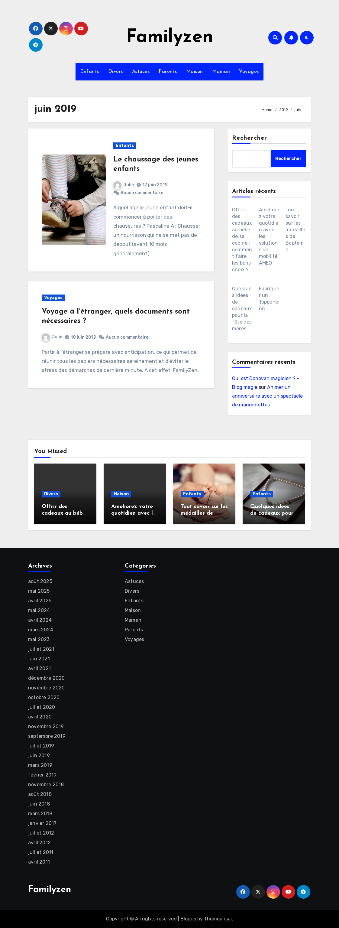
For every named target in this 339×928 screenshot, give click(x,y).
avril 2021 (39, 668)
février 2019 (42, 775)
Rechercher (249, 138)
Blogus (188, 919)
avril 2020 (40, 717)
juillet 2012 (41, 833)
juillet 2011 (40, 852)
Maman (221, 71)
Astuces (141, 71)
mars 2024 (40, 630)
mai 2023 (39, 639)
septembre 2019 (47, 736)
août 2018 (40, 794)
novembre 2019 (46, 726)
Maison (194, 71)
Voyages (249, 71)
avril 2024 (40, 620)
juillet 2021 (41, 649)
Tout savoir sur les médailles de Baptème (295, 229)
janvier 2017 (42, 823)
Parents (168, 71)
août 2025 (40, 581)
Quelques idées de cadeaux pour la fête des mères (242, 308)
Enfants (89, 71)
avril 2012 (39, 842)
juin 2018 (39, 804)
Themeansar (218, 919)
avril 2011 (39, 862)
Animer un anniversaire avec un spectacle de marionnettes (267, 396)
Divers (115, 71)
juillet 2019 (41, 746)
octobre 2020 (44, 697)
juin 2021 (39, 659)
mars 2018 (40, 813)
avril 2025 (39, 601)
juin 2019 (39, 755)
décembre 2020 (46, 678)
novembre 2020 (46, 688)
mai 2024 (39, 610)
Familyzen (169, 37)
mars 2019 (40, 765)
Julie (124, 184)
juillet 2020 (41, 707)
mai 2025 (39, 591)
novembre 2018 (46, 784)
